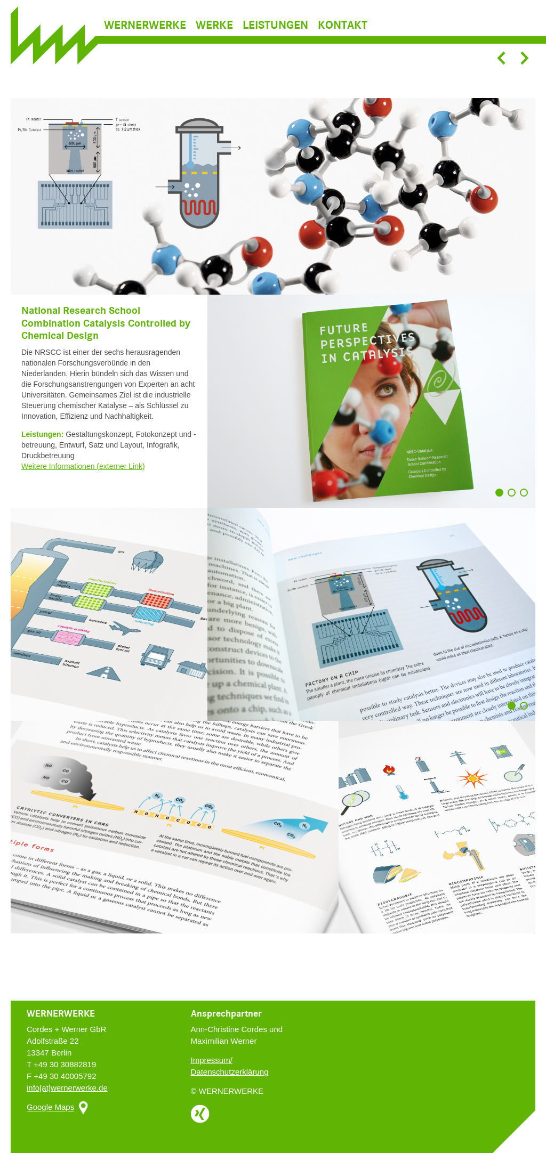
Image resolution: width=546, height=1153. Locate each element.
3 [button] (526, 497)
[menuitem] (149, 40)
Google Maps (50, 1107)
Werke (214, 40)
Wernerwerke (145, 40)
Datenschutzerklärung (230, 1071)
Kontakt (342, 40)
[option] (273, 196)
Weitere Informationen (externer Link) (83, 466)
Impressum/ (211, 1060)
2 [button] (514, 497)
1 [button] (501, 497)
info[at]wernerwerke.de (67, 1087)
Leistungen (275, 40)
